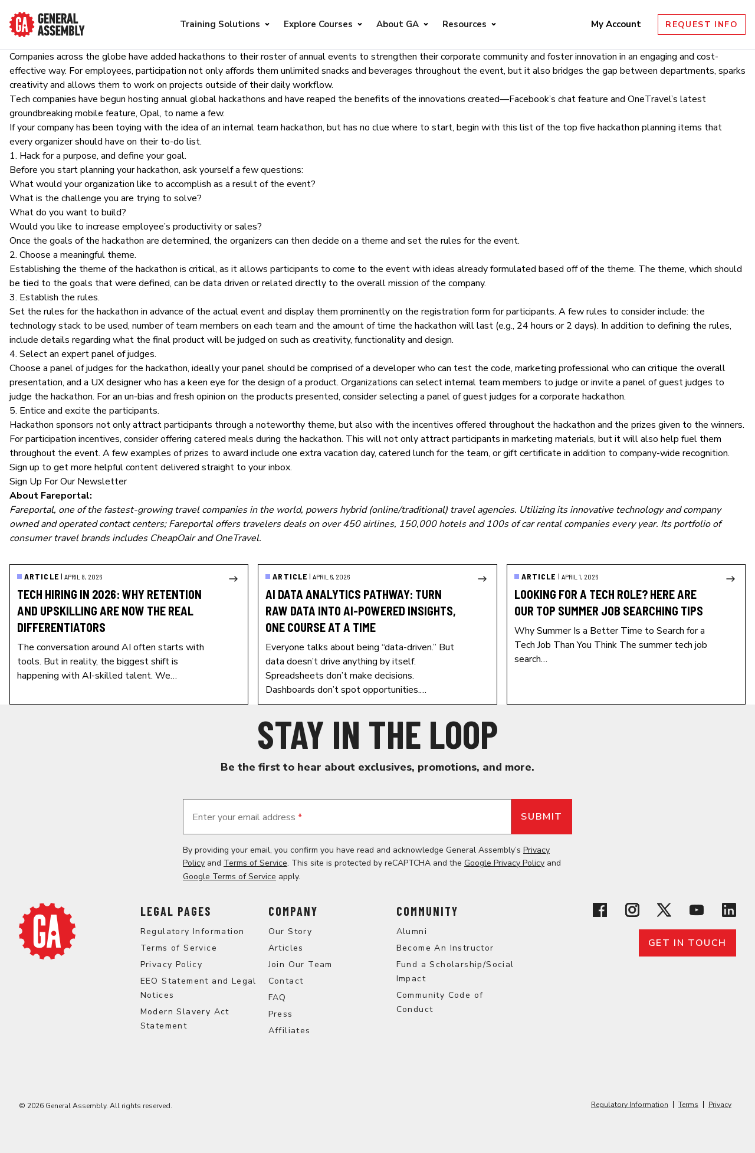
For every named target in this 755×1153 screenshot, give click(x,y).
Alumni (411, 931)
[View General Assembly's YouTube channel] (697, 910)
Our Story (290, 931)
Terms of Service (255, 863)
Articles (286, 948)
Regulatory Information (192, 931)
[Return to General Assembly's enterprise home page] (47, 24)
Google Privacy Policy (504, 863)
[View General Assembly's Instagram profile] (632, 910)
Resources (464, 24)
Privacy (719, 1104)
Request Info (701, 24)
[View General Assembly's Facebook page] (600, 910)
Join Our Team (300, 964)
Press (280, 1014)
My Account (617, 24)
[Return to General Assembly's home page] (47, 931)
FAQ (277, 997)
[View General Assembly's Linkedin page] (729, 910)
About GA (397, 24)
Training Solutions (220, 24)
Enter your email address (247, 817)
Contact (286, 981)
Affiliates (289, 1030)
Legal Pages (175, 911)
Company (293, 911)
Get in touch (687, 942)
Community (427, 911)
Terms (688, 1104)
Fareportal (31, 509)
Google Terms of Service (229, 876)
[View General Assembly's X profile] (664, 910)
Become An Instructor (445, 948)
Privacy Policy (171, 964)
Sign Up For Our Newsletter (68, 481)
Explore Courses (318, 24)
